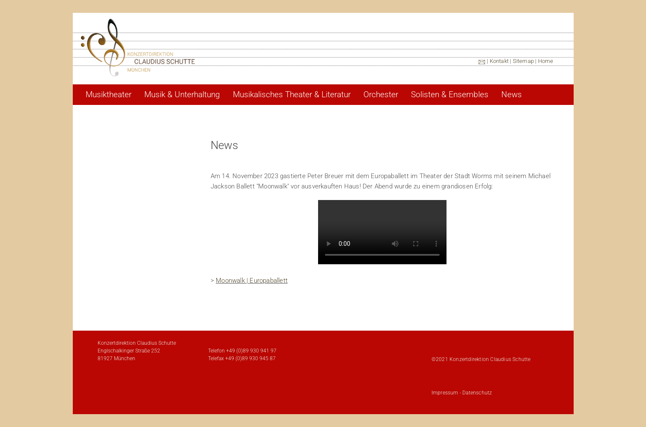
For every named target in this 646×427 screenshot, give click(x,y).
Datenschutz (477, 393)
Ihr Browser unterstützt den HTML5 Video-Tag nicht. (382, 232)
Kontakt (499, 61)
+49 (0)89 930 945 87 (250, 358)
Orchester (380, 94)
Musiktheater (108, 94)
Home (546, 61)
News (511, 94)
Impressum (445, 393)
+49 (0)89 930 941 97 (251, 351)
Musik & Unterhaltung (182, 94)
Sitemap (523, 61)
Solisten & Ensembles (449, 94)
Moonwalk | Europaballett (252, 280)
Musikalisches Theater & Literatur (292, 94)
